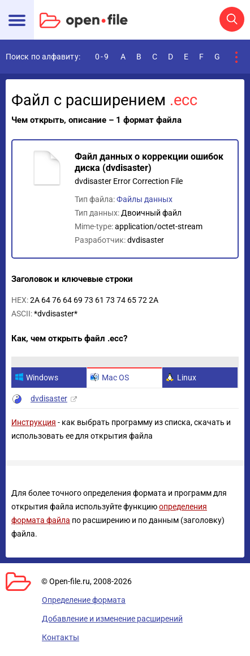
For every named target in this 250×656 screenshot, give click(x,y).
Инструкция (33, 422)
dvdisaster (49, 398)
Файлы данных (145, 199)
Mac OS (109, 377)
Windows (36, 377)
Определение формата (84, 599)
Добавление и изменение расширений (112, 618)
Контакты (60, 637)
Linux (181, 377)
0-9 (102, 56)
